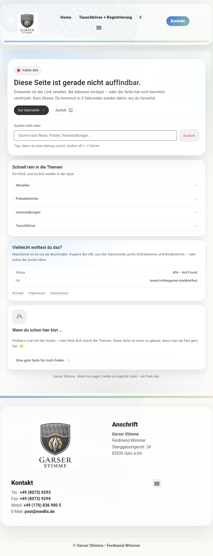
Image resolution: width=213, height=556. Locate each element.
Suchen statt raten (27, 126)
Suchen (189, 135)
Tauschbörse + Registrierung (105, 17)
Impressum (37, 293)
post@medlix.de (40, 511)
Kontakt (18, 293)
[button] (99, 27)
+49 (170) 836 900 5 (42, 505)
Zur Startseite (31, 110)
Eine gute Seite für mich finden (43, 360)
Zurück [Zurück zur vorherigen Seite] (64, 110)
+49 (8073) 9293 (35, 492)
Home (66, 17)
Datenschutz (59, 293)
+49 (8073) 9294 (35, 498)
